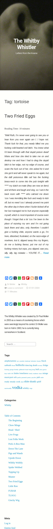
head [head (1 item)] (26, 369)
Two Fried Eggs (20, 116)
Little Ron (13, 486)
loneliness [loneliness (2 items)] (24, 373)
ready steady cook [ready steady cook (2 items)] (12, 381)
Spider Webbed (15, 467)
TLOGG (12, 495)
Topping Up (13, 472)
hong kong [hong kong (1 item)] (32, 369)
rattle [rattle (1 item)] (42, 377)
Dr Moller (11, 284)
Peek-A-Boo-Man (16, 444)
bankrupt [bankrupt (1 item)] (27, 361)
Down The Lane (15, 448)
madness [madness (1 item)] (35, 373)
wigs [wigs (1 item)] (30, 388)
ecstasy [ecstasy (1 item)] (40, 365)
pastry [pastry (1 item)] (29, 377)
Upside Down (14, 458)
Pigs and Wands (15, 453)
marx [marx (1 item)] (40, 373)
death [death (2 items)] (35, 365)
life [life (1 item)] (12, 373)
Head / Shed (14, 430)
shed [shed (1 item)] (22, 382)
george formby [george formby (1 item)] (14, 369)
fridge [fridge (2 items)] (45, 365)
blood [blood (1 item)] (13, 365)
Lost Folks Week (16, 439)
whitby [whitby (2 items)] (26, 388)
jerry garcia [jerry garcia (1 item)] (43, 369)
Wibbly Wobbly (15, 462)
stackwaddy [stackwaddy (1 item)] (8, 388)
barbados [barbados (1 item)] (33, 361)
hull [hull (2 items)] (37, 369)
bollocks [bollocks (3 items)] (20, 365)
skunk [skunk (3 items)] (33, 381)
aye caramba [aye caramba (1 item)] (20, 361)
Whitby (24, 284)
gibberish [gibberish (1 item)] (22, 369)
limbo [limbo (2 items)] (16, 373)
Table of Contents (13, 416)
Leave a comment (15, 288)
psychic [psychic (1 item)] (34, 377)
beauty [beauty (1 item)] (39, 361)
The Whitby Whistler (26, 44)
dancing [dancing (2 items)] (28, 365)
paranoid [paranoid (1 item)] (24, 377)
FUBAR (12, 491)
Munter (11, 477)
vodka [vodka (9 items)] (17, 387)
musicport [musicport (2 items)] (9, 377)
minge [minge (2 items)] (45, 373)
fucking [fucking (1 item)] (7, 369)
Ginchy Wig (14, 500)
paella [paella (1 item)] (19, 377)
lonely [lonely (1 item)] (31, 373)
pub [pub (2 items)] (38, 377)
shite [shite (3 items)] (26, 381)
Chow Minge (14, 425)
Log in (7, 523)
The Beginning (15, 420)
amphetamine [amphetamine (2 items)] (10, 361)
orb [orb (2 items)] (15, 377)
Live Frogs (13, 434)
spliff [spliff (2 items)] (38, 381)
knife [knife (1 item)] (9, 373)
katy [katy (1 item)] (6, 373)
